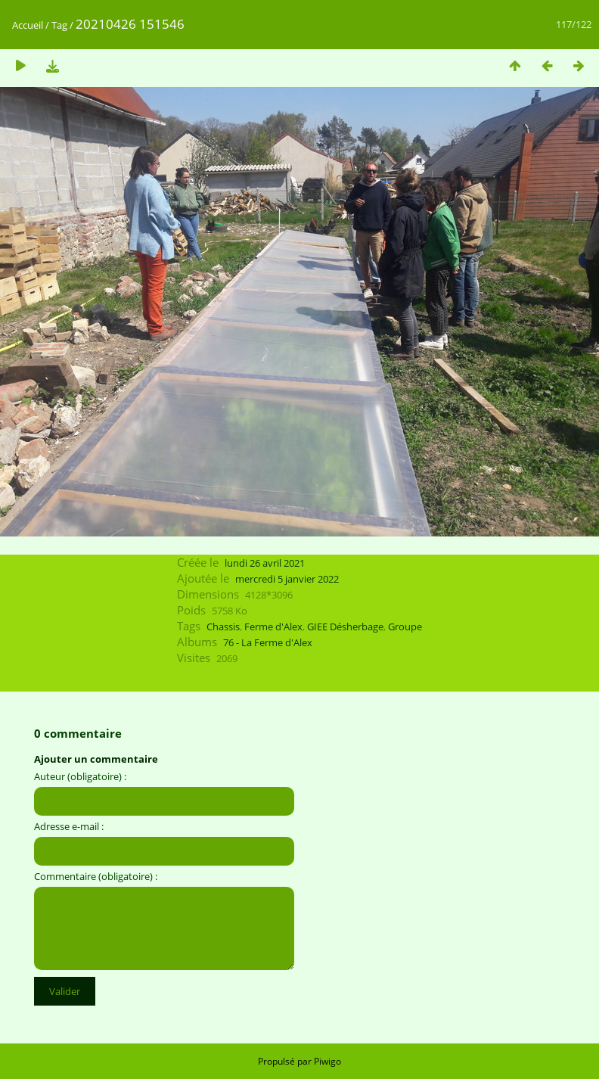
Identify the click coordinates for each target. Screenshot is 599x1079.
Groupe (405, 626)
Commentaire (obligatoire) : (95, 876)
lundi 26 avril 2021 (265, 563)
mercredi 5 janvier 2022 (287, 579)
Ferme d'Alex (273, 626)
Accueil (27, 25)
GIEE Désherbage (345, 626)
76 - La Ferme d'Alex (267, 642)
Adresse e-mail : (69, 826)
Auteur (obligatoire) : (80, 776)
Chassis (223, 626)
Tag (59, 25)
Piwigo (327, 1061)
